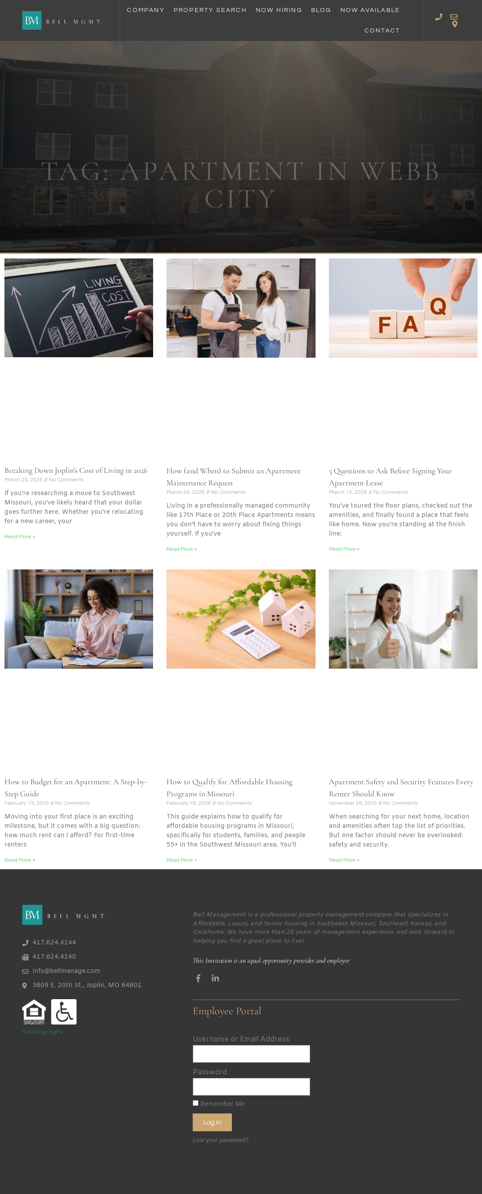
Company (145, 10)
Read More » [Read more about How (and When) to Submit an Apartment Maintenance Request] (181, 549)
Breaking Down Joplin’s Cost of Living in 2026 (75, 470)
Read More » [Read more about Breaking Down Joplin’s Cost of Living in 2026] (19, 537)
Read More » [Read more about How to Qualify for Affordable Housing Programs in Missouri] (181, 860)
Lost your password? (220, 1140)
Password (210, 1072)
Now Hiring (279, 10)
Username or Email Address (241, 1039)
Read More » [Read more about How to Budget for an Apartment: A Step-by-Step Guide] (19, 860)
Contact (382, 31)
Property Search (210, 10)
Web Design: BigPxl (42, 1032)
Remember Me (219, 1104)
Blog (321, 10)
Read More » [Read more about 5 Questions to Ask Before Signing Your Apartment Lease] (344, 549)
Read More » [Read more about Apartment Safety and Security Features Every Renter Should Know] (344, 860)
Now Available (370, 10)
